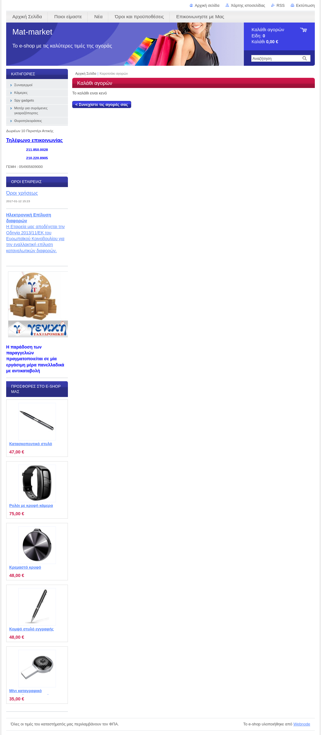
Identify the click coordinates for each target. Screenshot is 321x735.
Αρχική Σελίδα (85, 73)
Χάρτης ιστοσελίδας (248, 5)
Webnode (301, 724)
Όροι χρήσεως (22, 193)
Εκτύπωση (305, 5)
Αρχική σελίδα (207, 5)
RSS (281, 5)
